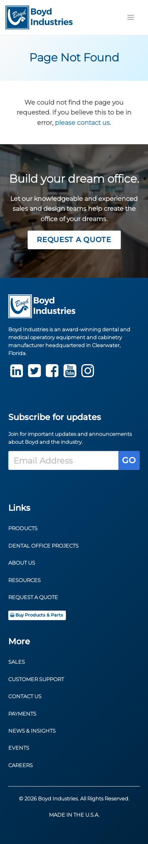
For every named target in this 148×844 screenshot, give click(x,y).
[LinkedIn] (16, 374)
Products (22, 528)
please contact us (82, 122)
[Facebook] (52, 374)
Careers (20, 765)
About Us (21, 563)
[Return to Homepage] (39, 17)
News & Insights (32, 731)
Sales (16, 662)
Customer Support (36, 679)
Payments (22, 714)
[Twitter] (34, 374)
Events (18, 748)
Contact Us (24, 696)
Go (129, 460)
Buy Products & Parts (36, 615)
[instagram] (87, 374)
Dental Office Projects (43, 546)
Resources (24, 580)
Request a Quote (74, 239)
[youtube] (70, 374)
